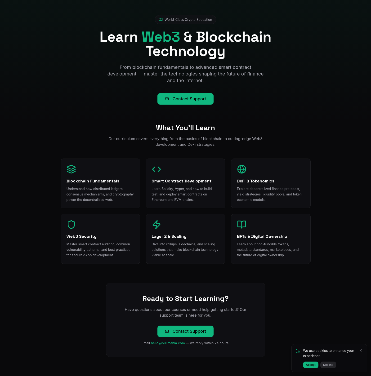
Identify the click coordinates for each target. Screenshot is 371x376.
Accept (311, 365)
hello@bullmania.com (168, 343)
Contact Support (185, 98)
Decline (328, 365)
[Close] (360, 350)
